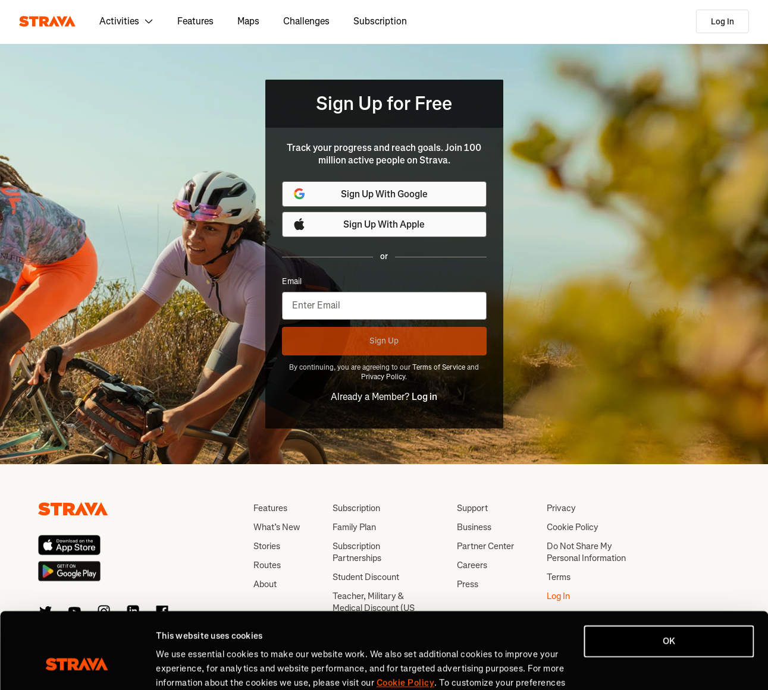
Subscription (380, 21)
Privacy (561, 508)
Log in (424, 396)
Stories (266, 546)
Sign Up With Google (360, 194)
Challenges (306, 21)
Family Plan (354, 527)
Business (474, 527)
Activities (126, 21)
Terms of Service (438, 367)
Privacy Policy (383, 377)
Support (472, 508)
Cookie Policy (572, 527)
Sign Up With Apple (358, 224)
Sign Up (384, 340)
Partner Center (485, 546)
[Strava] (47, 21)
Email (292, 281)
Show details (182, 667)
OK (669, 578)
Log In (722, 21)
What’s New (276, 527)
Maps (248, 21)
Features (195, 21)
